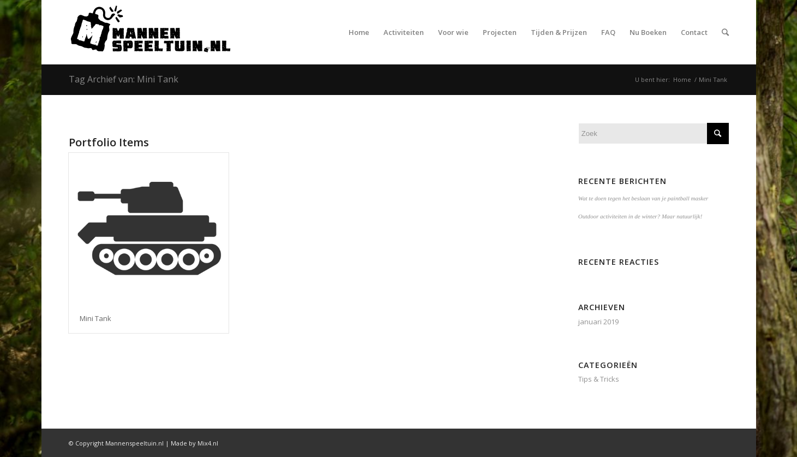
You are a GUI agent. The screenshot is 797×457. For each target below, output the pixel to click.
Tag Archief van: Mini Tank (123, 79)
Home (682, 79)
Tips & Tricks (598, 379)
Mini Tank (95, 318)
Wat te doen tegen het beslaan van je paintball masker (643, 198)
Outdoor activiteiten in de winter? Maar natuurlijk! (640, 216)
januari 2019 (598, 322)
